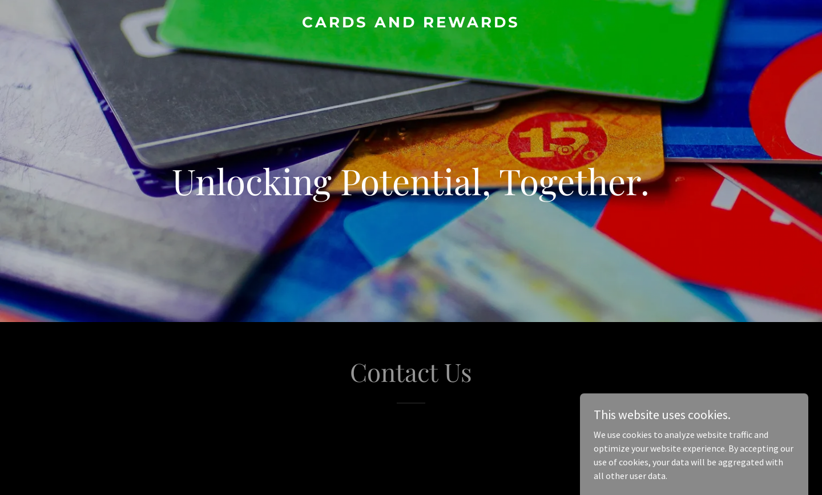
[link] (410, 24)
